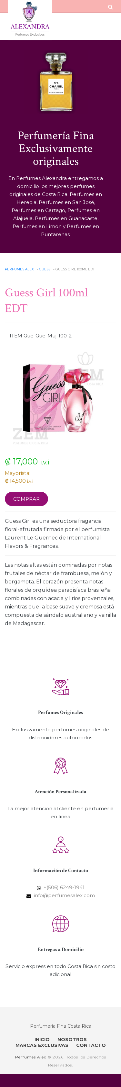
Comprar (26, 499)
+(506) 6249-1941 (64, 887)
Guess (44, 269)
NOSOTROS (72, 1039)
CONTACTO (91, 1045)
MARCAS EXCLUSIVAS (41, 1045)
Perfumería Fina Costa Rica (60, 1026)
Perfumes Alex (19, 269)
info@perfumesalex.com (64, 895)
